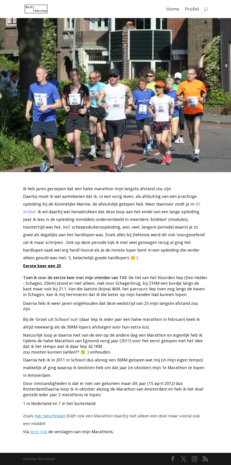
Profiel (192, 9)
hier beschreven (50, 416)
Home (172, 9)
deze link (38, 431)
